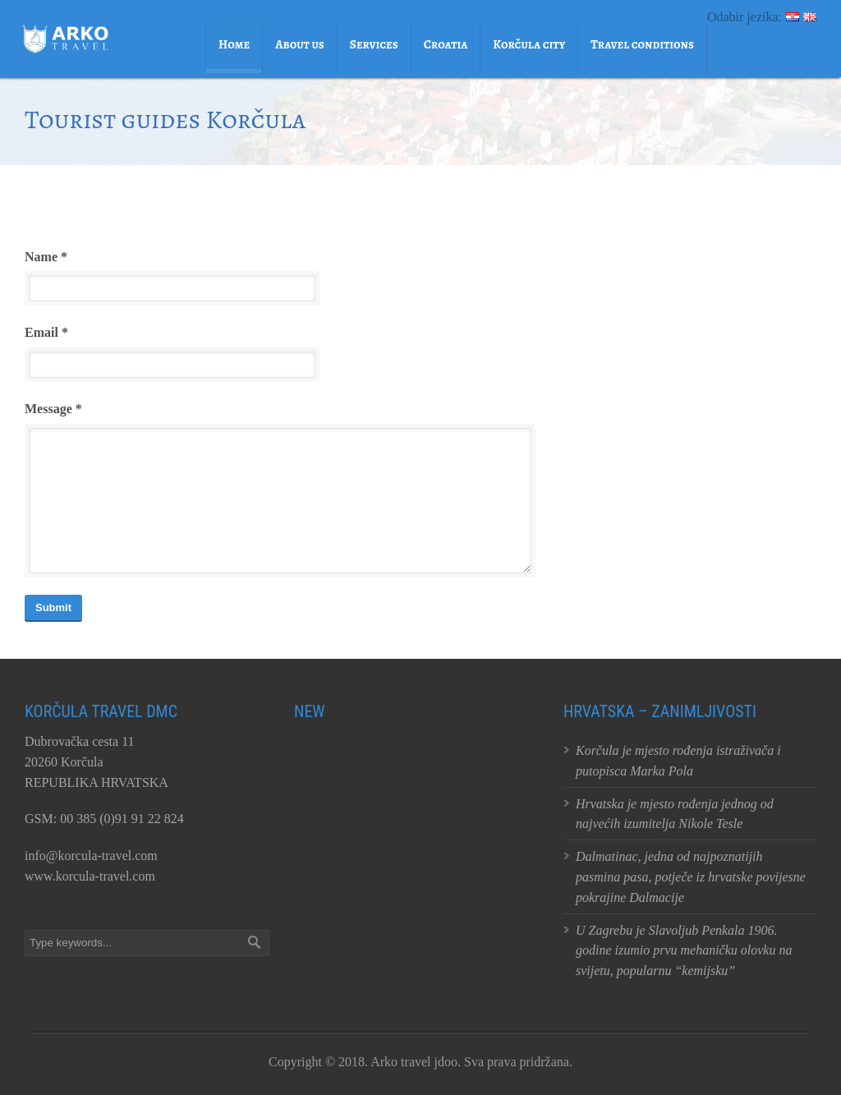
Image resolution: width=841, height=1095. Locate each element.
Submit (53, 607)
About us (299, 44)
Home (234, 44)
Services (374, 44)
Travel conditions (642, 44)
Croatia (446, 44)
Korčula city (529, 44)
